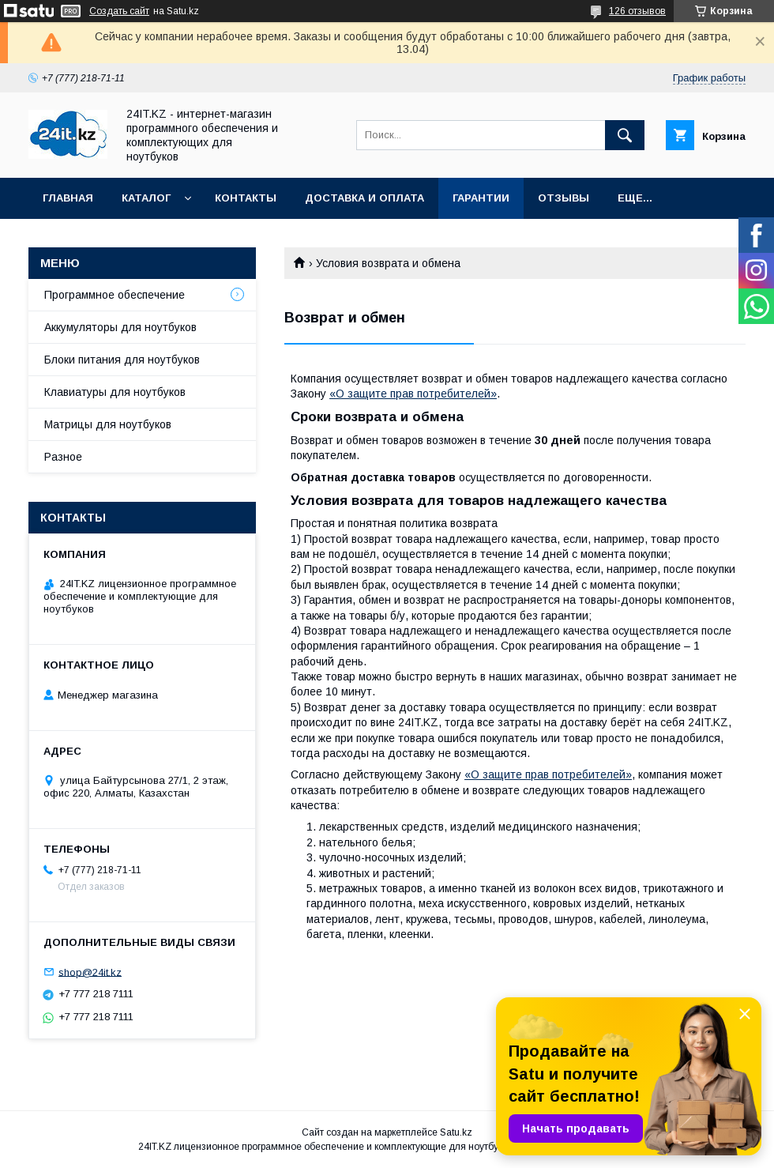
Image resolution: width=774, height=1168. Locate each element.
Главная (68, 198)
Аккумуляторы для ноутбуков (120, 327)
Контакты (245, 198)
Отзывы (563, 198)
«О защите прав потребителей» (413, 393)
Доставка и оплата (364, 198)
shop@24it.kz (90, 972)
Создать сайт (119, 11)
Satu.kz (456, 1132)
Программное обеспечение (114, 294)
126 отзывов (637, 11)
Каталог (146, 198)
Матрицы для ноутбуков (107, 424)
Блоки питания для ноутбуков (122, 359)
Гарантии (481, 198)
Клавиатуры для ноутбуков (115, 392)
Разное (63, 456)
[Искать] (624, 135)
